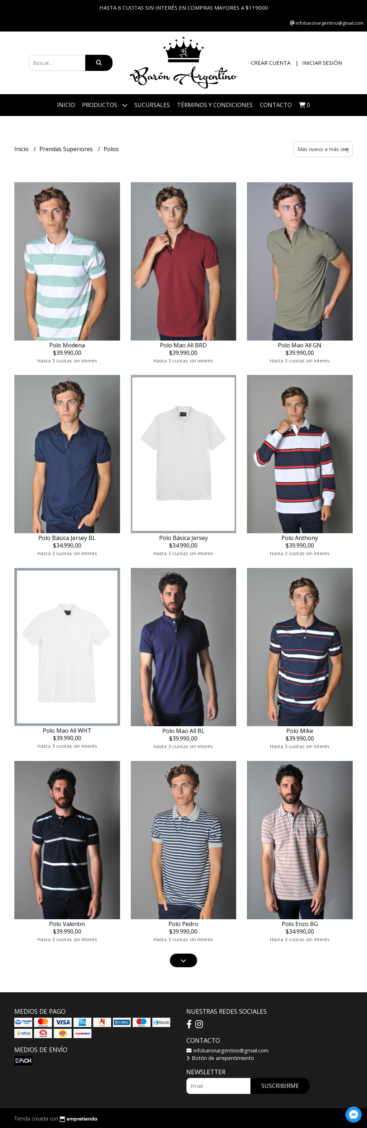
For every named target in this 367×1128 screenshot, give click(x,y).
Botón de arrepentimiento (220, 1058)
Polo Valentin (67, 924)
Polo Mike (299, 731)
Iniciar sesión (322, 62)
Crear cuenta (270, 62)
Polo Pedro (183, 924)
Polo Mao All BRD (183, 345)
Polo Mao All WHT (67, 730)
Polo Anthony (299, 538)
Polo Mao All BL (183, 731)
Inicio (66, 105)
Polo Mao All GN (299, 345)
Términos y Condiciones (215, 105)
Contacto (276, 105)
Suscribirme (280, 1086)
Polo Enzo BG (300, 924)
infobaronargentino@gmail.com (227, 1050)
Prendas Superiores (66, 149)
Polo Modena (67, 345)
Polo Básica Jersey (183, 538)
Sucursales (152, 105)
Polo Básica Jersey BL (67, 538)
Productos (104, 105)
